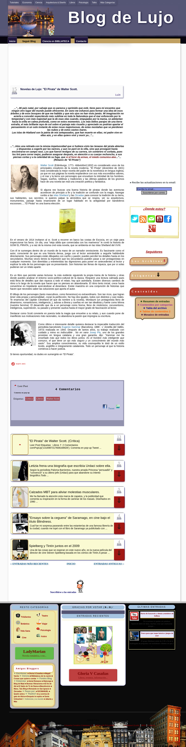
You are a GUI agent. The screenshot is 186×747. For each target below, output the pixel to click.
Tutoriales (14, 2)
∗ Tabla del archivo (155, 308)
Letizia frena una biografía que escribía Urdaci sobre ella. (70, 466)
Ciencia (38, 2)
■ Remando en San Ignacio (38, 689)
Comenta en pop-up (22, 393)
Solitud (93, 736)
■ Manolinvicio (44, 686)
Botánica (25, 624)
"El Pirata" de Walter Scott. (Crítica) (54, 441)
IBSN (143, 725)
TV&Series (26, 617)
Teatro (45, 616)
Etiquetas (147, 275)
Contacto (151, 725)
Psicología (83, 2)
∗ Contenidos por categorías (155, 304)
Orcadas (79, 195)
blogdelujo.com (43, 725)
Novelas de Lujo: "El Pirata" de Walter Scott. (49, 89)
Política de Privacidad (104, 725)
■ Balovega (46, 681)
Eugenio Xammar (71, 327)
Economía (27, 2)
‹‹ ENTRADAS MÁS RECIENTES (29, 563)
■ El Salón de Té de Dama (27, 686)
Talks (94, 2)
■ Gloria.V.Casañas (35, 673)
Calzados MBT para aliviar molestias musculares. (64, 492)
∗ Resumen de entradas (155, 301)
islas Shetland (61, 195)
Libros (72, 2)
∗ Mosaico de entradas (155, 314)
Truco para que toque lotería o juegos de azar (157, 634)
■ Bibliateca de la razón (40, 676)
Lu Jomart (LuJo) (131, 725)
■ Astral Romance (34, 681)
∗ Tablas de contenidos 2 (155, 311)
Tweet (111, 408)
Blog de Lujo (118, 17)
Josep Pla (95, 332)
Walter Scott (47, 165)
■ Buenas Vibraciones (34, 684)
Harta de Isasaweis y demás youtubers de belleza (157, 614)
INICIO (71, 563)
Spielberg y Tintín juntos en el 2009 (54, 546)
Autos (44, 636)
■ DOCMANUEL (42, 691)
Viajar (44, 624)
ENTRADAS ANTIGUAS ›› (109, 563)
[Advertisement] (95, 60)
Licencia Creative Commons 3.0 (78, 725)
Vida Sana (25, 631)
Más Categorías (107, 2)
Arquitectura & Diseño (56, 2)
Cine (24, 637)
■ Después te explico (34, 696)
